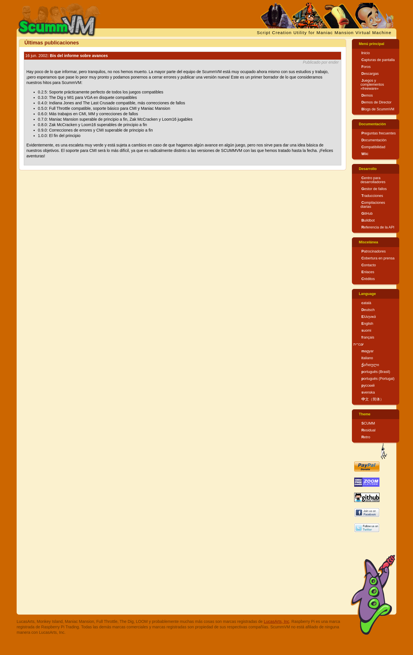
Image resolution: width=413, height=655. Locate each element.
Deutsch (368, 310)
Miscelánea (368, 242)
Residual (368, 430)
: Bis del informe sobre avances (66, 55)
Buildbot (368, 220)
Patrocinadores (373, 251)
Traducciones (372, 196)
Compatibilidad (373, 147)
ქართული (370, 365)
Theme (365, 414)
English (367, 324)
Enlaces (367, 272)
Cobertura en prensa (378, 258)
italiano (367, 358)
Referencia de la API (377, 227)
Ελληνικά (368, 317)
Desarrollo (368, 169)
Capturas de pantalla (378, 60)
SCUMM (368, 423)
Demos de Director (376, 102)
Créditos (368, 279)
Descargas (370, 74)
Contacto (368, 265)
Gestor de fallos (374, 189)
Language (367, 294)
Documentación (372, 124)
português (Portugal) (378, 379)
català (366, 303)
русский (368, 386)
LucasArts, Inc (276, 621)
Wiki (364, 154)
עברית (358, 344)
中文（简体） (372, 399)
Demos (367, 95)
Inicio (365, 53)
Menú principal (371, 44)
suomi (366, 331)
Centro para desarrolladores (373, 180)
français (367, 337)
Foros (366, 67)
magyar (367, 351)
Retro (365, 437)
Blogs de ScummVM (377, 109)
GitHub (367, 214)
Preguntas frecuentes (378, 133)
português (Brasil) (375, 372)
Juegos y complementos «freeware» (372, 85)
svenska (368, 392)
